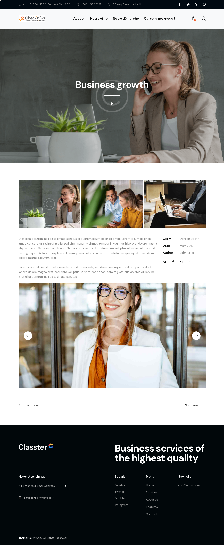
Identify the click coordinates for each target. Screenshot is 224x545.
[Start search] (203, 18)
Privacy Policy (46, 498)
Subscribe (63, 486)
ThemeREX (25, 538)
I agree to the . (38, 497)
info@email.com (189, 485)
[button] (28, 335)
